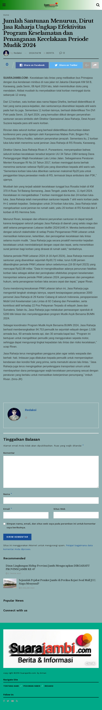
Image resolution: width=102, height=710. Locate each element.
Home (6, 15)
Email (7, 509)
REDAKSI (49, 686)
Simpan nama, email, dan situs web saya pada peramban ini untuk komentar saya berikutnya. (51, 525)
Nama (7, 494)
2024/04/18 (35, 53)
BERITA (50, 53)
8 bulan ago (27, 588)
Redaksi (18, 53)
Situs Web (59, 509)
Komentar (9, 453)
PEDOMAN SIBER (31, 686)
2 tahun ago (13, 573)
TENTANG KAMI (11, 686)
